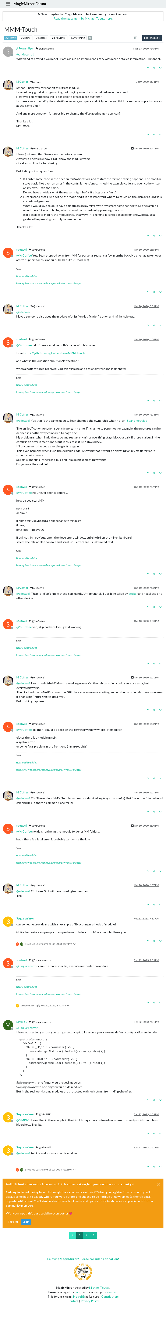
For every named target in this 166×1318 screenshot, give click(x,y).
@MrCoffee (38, 148)
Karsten (111, 1292)
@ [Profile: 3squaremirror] (27, 966)
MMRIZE (21, 1021)
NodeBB (79, 1296)
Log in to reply (152, 37)
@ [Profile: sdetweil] (23, 312)
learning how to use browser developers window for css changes (48, 283)
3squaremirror (25, 918)
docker (133, 593)
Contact (72, 1301)
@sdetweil (37, 306)
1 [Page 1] (80, 1235)
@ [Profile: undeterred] (25, 54)
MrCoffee (22, 81)
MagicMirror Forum (29, 3)
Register (13, 1221)
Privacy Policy (90, 1301)
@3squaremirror (40, 960)
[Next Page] (93, 1235)
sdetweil (21, 249)
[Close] (158, 1184)
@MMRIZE (43, 1114)
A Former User (25, 48)
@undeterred (45, 48)
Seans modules (137, 420)
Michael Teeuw (99, 1287)
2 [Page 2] (86, 1235)
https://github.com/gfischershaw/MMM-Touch (54, 353)
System (10, 37)
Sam (77, 1292)
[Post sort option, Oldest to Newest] (135, 38)
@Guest (36, 82)
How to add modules (26, 276)
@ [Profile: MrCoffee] (24, 255)
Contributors (110, 1296)
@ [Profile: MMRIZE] (23, 1120)
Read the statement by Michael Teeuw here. (83, 18)
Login (26, 1221)
